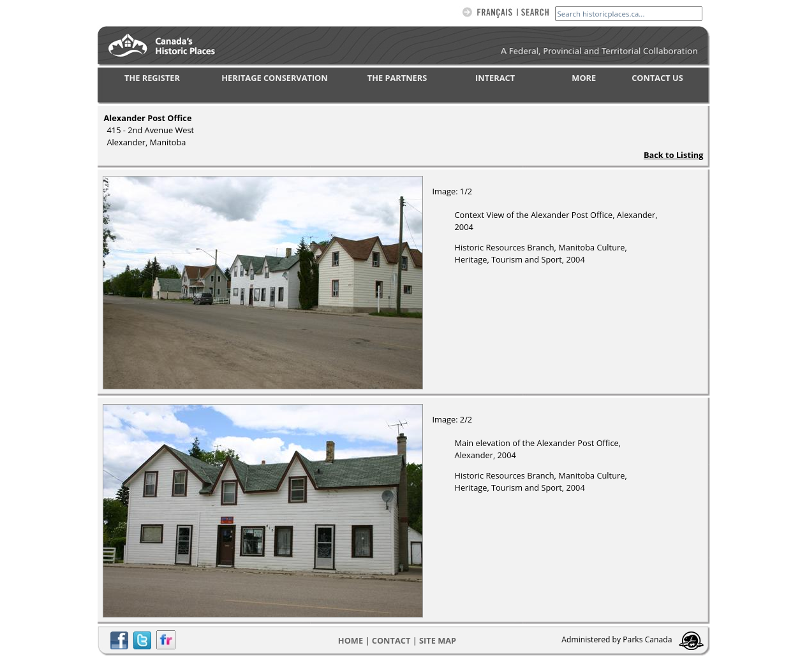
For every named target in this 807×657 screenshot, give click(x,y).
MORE (584, 77)
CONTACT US (657, 77)
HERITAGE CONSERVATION (274, 77)
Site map (437, 640)
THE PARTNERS (397, 77)
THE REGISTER (152, 77)
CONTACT (391, 640)
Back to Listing (674, 155)
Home (350, 640)
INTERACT (495, 77)
